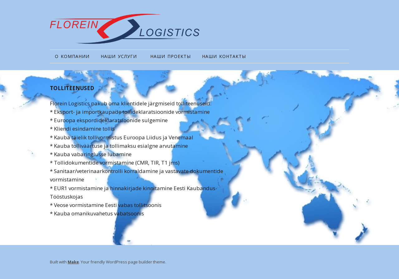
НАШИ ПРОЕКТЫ (170, 56)
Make (73, 262)
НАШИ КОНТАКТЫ (224, 56)
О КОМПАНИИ (72, 56)
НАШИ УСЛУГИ (119, 56)
